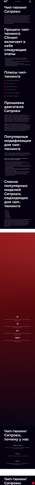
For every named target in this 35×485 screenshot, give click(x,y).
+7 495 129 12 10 (15, 1)
